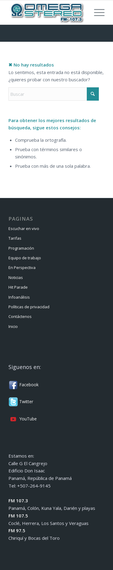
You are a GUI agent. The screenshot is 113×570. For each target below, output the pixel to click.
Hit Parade (18, 287)
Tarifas (14, 238)
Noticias (15, 277)
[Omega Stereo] (46, 12)
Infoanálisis (19, 297)
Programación (21, 248)
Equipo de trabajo (24, 258)
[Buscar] (53, 94)
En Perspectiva (22, 267)
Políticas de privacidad (28, 306)
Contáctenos (20, 316)
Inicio (13, 326)
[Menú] (96, 12)
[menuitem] (96, 12)
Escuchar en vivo (23, 228)
